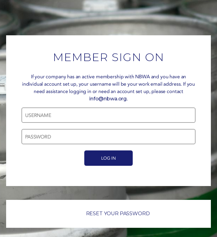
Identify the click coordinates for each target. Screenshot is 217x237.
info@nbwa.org (108, 99)
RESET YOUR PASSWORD (108, 213)
